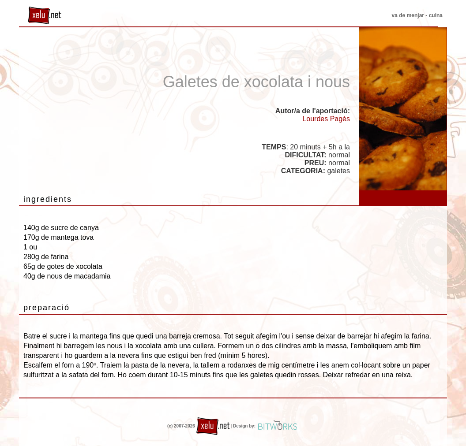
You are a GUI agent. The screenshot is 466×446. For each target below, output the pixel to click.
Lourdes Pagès (326, 119)
